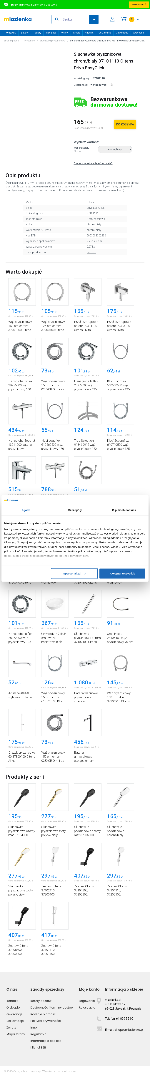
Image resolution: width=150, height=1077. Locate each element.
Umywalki (11, 32)
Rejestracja (87, 1007)
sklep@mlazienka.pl (129, 1030)
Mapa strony (15, 1034)
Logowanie (87, 1001)
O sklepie (13, 1007)
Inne (33, 1027)
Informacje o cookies (45, 1041)
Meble (76, 32)
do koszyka (125, 124)
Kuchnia (89, 32)
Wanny (64, 32)
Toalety (37, 32)
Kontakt (12, 1001)
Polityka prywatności (45, 1021)
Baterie (25, 32)
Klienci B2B (38, 1047)
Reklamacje (15, 1021)
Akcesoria (138, 32)
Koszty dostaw (40, 1001)
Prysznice (51, 32)
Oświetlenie (122, 32)
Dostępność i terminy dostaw (51, 1007)
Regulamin (38, 1034)
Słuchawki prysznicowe (52, 40)
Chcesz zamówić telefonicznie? (93, 163)
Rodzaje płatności (43, 1014)
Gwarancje (14, 1014)
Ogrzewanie (105, 32)
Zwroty (11, 1027)
